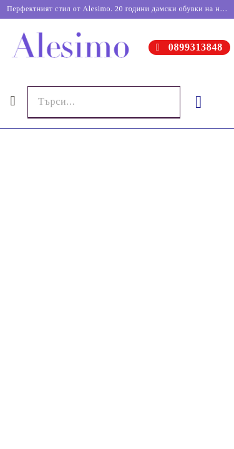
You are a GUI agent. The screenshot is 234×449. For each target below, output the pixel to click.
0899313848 (195, 47)
